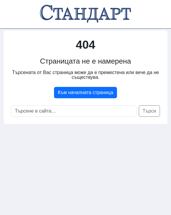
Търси (149, 110)
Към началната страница (85, 92)
